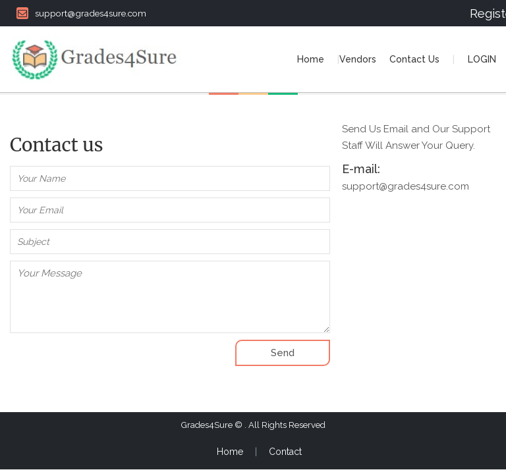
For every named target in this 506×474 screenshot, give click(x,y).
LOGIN (482, 59)
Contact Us (414, 59)
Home (310, 59)
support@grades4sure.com (81, 13)
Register (483, 13)
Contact (285, 451)
